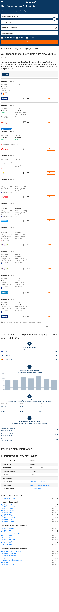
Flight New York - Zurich (7, 521)
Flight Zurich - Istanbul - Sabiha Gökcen (11, 533)
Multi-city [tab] (23, 11)
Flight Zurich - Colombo (7, 528)
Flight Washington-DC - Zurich (9, 506)
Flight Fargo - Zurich (6, 505)
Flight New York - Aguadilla (8, 555)
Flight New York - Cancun (8, 562)
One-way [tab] (14, 11)
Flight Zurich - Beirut (6, 544)
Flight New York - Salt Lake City (9, 553)
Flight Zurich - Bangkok (7, 541)
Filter (6, 74)
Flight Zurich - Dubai (6, 543)
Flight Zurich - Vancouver (8, 537)
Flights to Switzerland (35, 488)
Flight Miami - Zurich (6, 519)
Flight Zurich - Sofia (6, 535)
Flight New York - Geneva (8, 498)
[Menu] (2, 2)
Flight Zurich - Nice (6, 532)
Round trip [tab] (5, 11)
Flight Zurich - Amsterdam (8, 539)
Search (29, 42)
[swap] (54, 19)
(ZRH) (39, 485)
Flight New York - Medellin (8, 557)
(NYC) (39, 481)
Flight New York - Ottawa (7, 564)
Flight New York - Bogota (7, 559)
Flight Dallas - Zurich (6, 514)
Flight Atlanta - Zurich (7, 512)
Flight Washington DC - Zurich (9, 517)
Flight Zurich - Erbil (6, 530)
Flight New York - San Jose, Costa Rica (11, 560)
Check (51, 98)
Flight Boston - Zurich (7, 508)
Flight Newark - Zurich (7, 516)
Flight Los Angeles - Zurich (8, 510)
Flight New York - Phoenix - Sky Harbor (11, 551)
